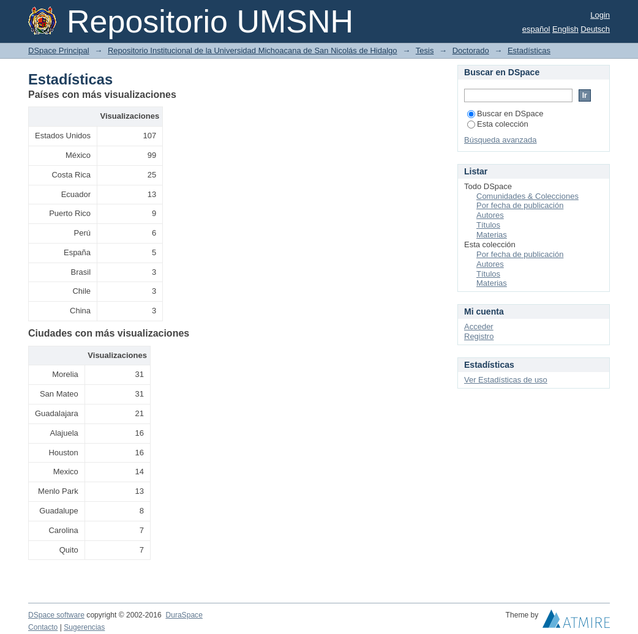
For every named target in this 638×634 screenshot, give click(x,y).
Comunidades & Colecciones (527, 196)
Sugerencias (84, 627)
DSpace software (56, 615)
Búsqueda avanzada (500, 139)
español (536, 29)
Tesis (425, 50)
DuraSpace (183, 615)
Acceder (479, 326)
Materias (491, 234)
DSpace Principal (58, 50)
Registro (479, 336)
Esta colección (497, 124)
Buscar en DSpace (505, 113)
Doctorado (470, 50)
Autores (490, 215)
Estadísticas (529, 50)
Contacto (43, 627)
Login (600, 15)
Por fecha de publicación (519, 205)
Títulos (488, 224)
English (565, 29)
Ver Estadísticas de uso (505, 379)
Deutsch (595, 29)
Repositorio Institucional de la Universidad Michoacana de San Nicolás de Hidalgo (252, 50)
